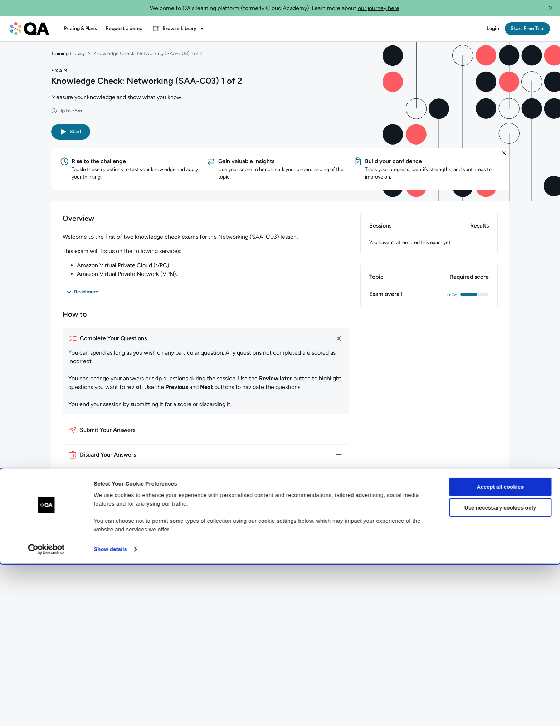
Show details (110, 712)
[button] (551, 8)
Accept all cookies (500, 650)
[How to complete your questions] (205, 342)
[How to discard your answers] (205, 459)
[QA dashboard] (29, 28)
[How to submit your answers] (205, 434)
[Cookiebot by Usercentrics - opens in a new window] (46, 712)
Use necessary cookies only (500, 670)
